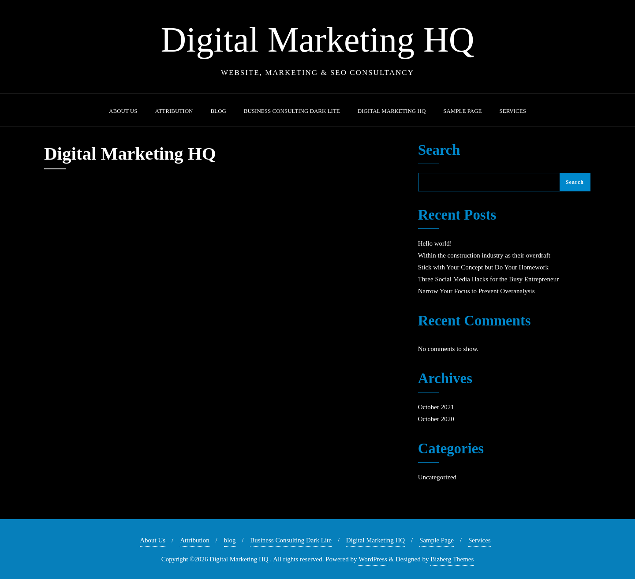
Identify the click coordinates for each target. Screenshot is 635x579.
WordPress (373, 559)
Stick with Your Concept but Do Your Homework (483, 267)
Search (439, 150)
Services (479, 540)
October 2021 (436, 407)
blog (230, 540)
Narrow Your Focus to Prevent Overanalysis (476, 291)
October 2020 (436, 418)
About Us (152, 540)
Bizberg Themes (452, 559)
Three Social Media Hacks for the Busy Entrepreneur (488, 279)
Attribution (194, 540)
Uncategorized (437, 477)
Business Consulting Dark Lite (291, 540)
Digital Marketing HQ (375, 540)
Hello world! (435, 243)
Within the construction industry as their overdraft (484, 255)
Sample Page (436, 540)
